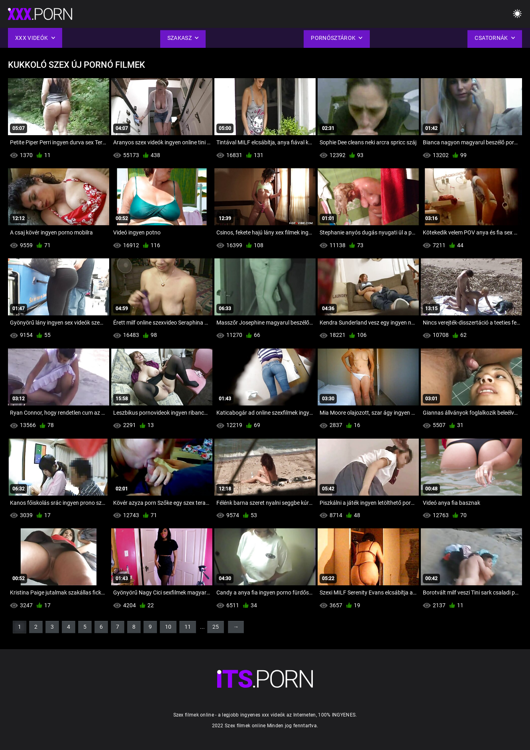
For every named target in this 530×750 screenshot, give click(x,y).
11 (188, 627)
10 (168, 627)
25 (215, 627)
